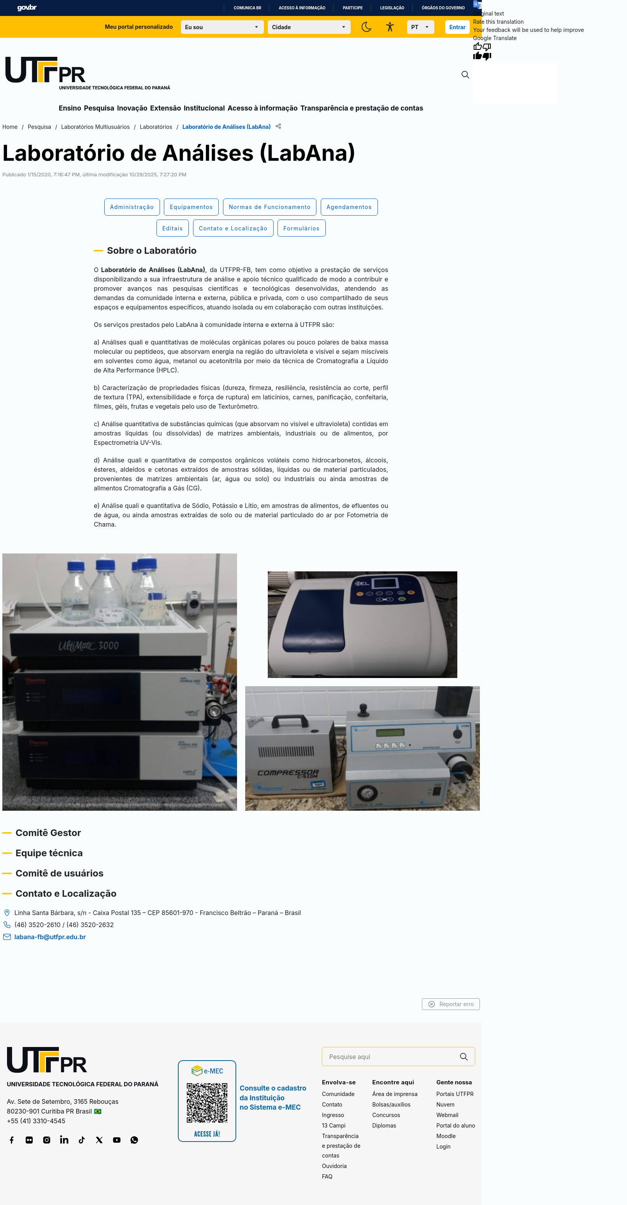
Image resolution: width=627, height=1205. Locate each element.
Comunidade (338, 1094)
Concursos (386, 1115)
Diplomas (384, 1125)
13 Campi (334, 1125)
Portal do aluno (455, 1125)
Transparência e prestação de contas (361, 108)
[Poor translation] (487, 51)
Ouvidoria (334, 1166)
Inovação (132, 108)
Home (9, 126)
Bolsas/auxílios (391, 1104)
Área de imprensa (395, 1094)
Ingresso (333, 1115)
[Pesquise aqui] (391, 1057)
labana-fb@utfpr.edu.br (49, 946)
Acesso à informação (302, 8)
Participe (353, 8)
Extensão (165, 108)
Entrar (458, 27)
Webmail (447, 1115)
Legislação (392, 8)
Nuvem (445, 1104)
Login (443, 1146)
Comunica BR (247, 8)
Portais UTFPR (455, 1094)
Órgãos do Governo (443, 8)
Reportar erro (452, 1004)
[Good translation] (477, 51)
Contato (332, 1104)
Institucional (204, 108)
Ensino (70, 108)
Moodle (446, 1136)
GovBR (27, 8)
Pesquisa (99, 108)
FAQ (327, 1176)
